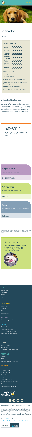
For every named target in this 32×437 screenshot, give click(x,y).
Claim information (5, 345)
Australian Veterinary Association (9, 361)
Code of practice (25, 420)
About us (3, 356)
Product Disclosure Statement (8, 410)
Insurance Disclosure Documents (9, 381)
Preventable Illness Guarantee (9, 331)
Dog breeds (4, 292)
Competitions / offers (6, 379)
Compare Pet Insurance (7, 327)
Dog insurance (4, 290)
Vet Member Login (5, 372)
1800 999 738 (28, 414)
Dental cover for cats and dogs (9, 333)
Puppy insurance (5, 297)
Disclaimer (11, 420)
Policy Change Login (6, 370)
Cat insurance (4, 306)
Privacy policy (6, 420)
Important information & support (9, 386)
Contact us (3, 368)
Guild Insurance (5, 359)
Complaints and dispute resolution (10, 377)
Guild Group (8, 418)
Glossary (3, 384)
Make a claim (4, 347)
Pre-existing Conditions (7, 329)
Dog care (3, 294)
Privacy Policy (4, 374)
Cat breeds (4, 308)
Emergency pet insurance (7, 336)
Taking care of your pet (7, 320)
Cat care (3, 311)
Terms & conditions (18, 420)
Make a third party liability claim (9, 349)
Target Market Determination (24, 410)
